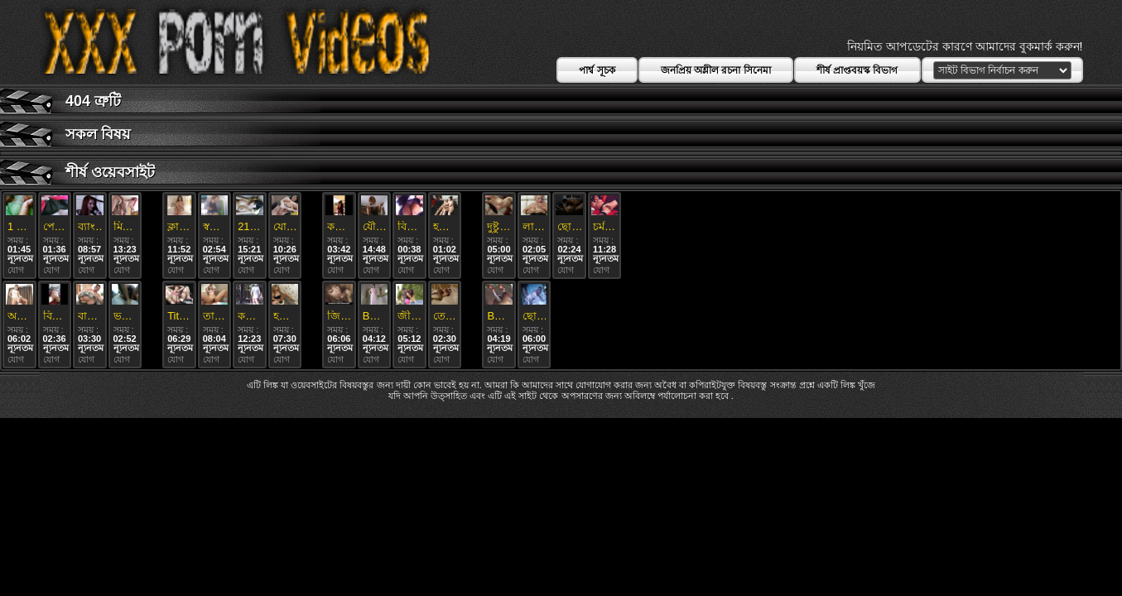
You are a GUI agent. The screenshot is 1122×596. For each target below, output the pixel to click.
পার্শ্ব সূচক (596, 70)
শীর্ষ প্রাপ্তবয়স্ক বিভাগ (857, 70)
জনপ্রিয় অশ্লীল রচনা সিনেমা (716, 70)
